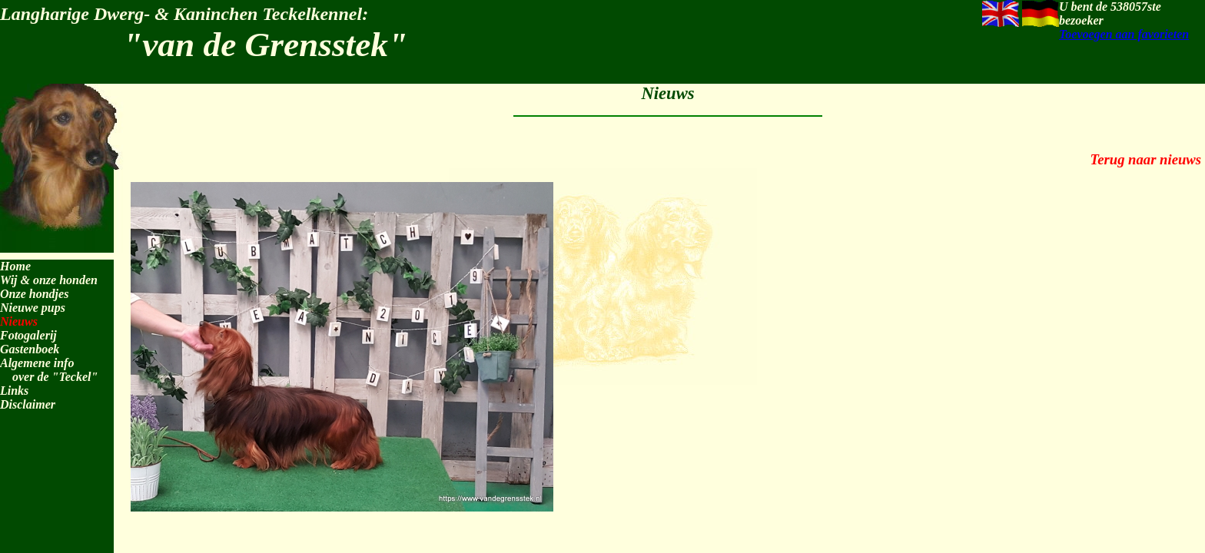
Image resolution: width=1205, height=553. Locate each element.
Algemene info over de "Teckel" (49, 369)
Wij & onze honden (49, 279)
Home (15, 266)
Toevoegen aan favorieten (1124, 34)
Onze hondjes (34, 293)
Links (14, 390)
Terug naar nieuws (1145, 159)
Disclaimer (27, 404)
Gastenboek (29, 349)
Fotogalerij (28, 335)
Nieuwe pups (32, 307)
